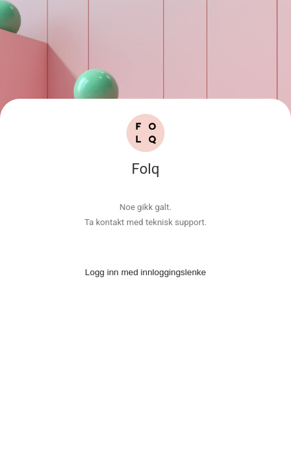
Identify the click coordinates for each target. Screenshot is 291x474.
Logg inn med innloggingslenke (145, 272)
